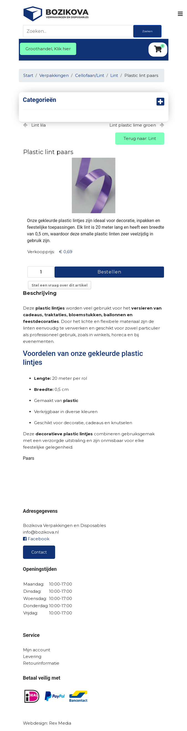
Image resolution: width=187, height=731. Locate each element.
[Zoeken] (79, 31)
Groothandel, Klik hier (48, 48)
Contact (39, 552)
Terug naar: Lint (140, 138)
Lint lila (38, 125)
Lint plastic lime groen (132, 125)
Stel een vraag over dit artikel (60, 285)
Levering (32, 656)
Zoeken (147, 31)
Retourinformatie (41, 663)
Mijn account (36, 649)
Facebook (36, 538)
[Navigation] (180, 14)
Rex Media (60, 723)
